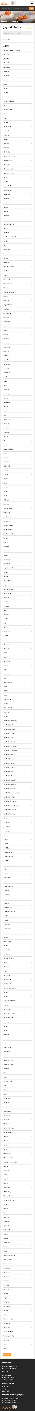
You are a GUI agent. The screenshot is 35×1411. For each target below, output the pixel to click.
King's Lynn (7, 648)
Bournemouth (7, 190)
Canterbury (6, 254)
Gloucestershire (8, 508)
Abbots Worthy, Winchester (12, 50)
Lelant (5, 686)
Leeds (5, 670)
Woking (5, 1315)
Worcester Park (8, 1332)
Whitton (6, 1289)
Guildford (6, 542)
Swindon (6, 1183)
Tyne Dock (6, 1217)
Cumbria (6, 355)
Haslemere (6, 563)
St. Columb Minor (8, 1128)
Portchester (7, 975)
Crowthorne (7, 347)
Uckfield (6, 1225)
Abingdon (6, 54)
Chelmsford (7, 279)
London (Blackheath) (9, 725)
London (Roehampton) (10, 776)
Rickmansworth (8, 1018)
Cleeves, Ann (6, 39)
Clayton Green (7, 305)
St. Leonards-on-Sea (9, 1132)
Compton (6, 317)
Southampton (7, 1107)
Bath (4, 105)
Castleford (6, 262)
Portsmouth (7, 979)
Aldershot (6, 58)
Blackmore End (8, 169)
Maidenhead (7, 822)
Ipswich (5, 627)
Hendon (5, 572)
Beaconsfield (7, 109)
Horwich (6, 606)
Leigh (5, 678)
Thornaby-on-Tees (9, 1200)
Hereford (6, 576)
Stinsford (6, 1149)
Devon (5, 381)
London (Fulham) (8, 737)
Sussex (5, 1179)
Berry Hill (6, 131)
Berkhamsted (7, 126)
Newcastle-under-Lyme (10, 899)
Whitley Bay (7, 1281)
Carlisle (5, 258)
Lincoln (5, 695)
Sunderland (6, 1170)
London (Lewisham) (9, 767)
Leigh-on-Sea (7, 682)
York (4, 1349)
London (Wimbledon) (9, 814)
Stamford (6, 1136)
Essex (5, 453)
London (5, 716)
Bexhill (5, 139)
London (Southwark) (9, 784)
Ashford (5, 80)
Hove (5, 610)
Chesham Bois (7, 283)
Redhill (5, 996)
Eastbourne (7, 419)
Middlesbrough (7, 852)
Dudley (5, 406)
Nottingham (7, 924)
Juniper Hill (6, 631)
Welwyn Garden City (9, 1255)
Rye (4, 1043)
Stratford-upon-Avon (10, 1162)
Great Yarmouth (8, 534)
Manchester (7, 831)
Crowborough (7, 343)
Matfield (5, 839)
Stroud (5, 1166)
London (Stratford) (9, 797)
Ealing (5, 415)
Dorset (5, 398)
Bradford (6, 198)
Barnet (5, 88)
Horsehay (6, 597)
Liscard (5, 703)
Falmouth (6, 470)
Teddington (6, 1187)
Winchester (7, 1306)
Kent (4, 640)
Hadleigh (6, 546)
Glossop (6, 504)
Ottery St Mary (7, 941)
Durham (5, 411)
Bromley (6, 215)
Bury (4, 245)
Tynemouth (6, 1221)
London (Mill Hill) (8, 771)
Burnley (5, 241)
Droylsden (6, 402)
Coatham (6, 309)
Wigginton (6, 1298)
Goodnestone (7, 517)
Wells (5, 1251)
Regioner (7, 1354)
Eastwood (6, 428)
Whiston (6, 1272)
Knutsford (6, 661)
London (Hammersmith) (10, 746)
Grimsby (5, 538)
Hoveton (6, 614)
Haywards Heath (8, 568)
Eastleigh (6, 423)
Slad (4, 1085)
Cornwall (6, 326)
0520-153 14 (6, 1391)
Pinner (5, 962)
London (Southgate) (9, 780)
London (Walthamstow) (10, 805)
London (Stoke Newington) (11, 793)
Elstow (5, 436)
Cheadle (5, 275)
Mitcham (6, 865)
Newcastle (6, 894)
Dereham (6, 377)
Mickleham (6, 848)
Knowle (5, 657)
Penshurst (6, 954)
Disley (5, 385)
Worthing (6, 1340)
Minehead (6, 860)
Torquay (5, 1208)
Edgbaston (6, 432)
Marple (5, 835)
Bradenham (7, 194)
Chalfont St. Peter (8, 266)
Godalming (6, 512)
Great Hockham (8, 525)
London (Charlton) (8, 733)
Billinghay (6, 148)
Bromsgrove (7, 220)
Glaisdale (6, 500)
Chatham (6, 271)
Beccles (5, 114)
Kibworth (6, 644)
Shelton (5, 1073)
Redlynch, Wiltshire (9, 1001)
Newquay (6, 903)
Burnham (6, 232)
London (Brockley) (9, 729)
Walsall (5, 1234)
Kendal (5, 636)
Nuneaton (6, 928)
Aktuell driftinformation (9, 1368)
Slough (5, 1090)
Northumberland (8, 916)
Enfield (5, 445)
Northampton (7, 907)
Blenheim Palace (8, 173)
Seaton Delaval (8, 1060)
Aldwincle (6, 63)
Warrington (6, 1242)
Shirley (5, 1077)
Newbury (6, 890)
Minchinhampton (8, 856)
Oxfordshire (7, 950)
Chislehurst (6, 300)
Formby (5, 487)
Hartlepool (6, 559)
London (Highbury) (9, 754)
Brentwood (6, 203)
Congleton (6, 322)
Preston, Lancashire (9, 988)
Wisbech (6, 1310)
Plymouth (6, 967)
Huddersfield (7, 619)
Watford (5, 1247)
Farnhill (5, 479)
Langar (5, 665)
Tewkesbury (7, 1191)
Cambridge (6, 249)
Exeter (5, 457)
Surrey (5, 1175)
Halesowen (6, 551)
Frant (5, 491)
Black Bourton (7, 160)
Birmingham (7, 152)
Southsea (6, 1119)
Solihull (5, 1094)
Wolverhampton (8, 1319)
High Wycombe (8, 589)
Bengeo (5, 122)
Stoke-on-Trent (8, 1158)
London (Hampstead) (10, 750)
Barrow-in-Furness (9, 101)
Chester (5, 288)
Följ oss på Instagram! (9, 1402)
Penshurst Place (8, 958)
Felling (5, 483)
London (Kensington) (9, 759)
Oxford (5, 945)
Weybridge (6, 1268)
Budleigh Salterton (9, 224)
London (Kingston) (9, 763)
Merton (5, 844)
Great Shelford (7, 529)
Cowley (5, 334)
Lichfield (6, 691)
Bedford (5, 118)
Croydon (6, 351)
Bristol (5, 211)
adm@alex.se (6, 1389)
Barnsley (6, 92)
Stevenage (6, 1141)
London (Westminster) (10, 810)
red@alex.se (15, 1398)
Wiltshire (6, 1302)
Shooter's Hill (7, 1081)
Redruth (5, 1005)
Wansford (6, 1238)
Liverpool (6, 712)
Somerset (6, 1102)
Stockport (6, 1153)
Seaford (5, 1056)
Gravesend (6, 521)
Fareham (6, 474)
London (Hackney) (9, 742)
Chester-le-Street (8, 292)
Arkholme (6, 75)
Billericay (6, 143)
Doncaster (6, 389)
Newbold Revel (8, 886)
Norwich (6, 920)
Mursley (5, 873)
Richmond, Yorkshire (9, 1013)
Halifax (5, 555)
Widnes (5, 1293)
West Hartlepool (8, 1264)
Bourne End (7, 186)
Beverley (6, 135)
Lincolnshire (7, 699)
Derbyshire (6, 372)
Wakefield (6, 1230)
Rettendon (6, 1009)
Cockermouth (7, 313)
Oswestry (6, 937)
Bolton (5, 181)
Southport (6, 1115)
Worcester (6, 1327)
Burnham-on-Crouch (9, 237)
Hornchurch (7, 593)
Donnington (7, 394)
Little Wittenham (8, 708)
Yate (4, 1344)
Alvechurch (6, 67)
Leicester (6, 674)
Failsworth (6, 466)
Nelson (5, 882)
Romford (6, 1022)
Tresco (5, 1213)
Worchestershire (8, 1336)
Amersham (6, 71)
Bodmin (5, 177)
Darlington (6, 368)
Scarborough (7, 1047)
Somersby (6, 1098)
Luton (5, 818)
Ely (4, 440)
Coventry (6, 330)
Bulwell (5, 228)
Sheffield (6, 1068)
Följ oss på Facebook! (9, 1400)
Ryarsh (5, 1039)
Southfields (7, 1111)
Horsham (6, 602)
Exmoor (5, 462)
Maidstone (6, 827)
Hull (4, 623)
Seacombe (6, 1051)
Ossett (5, 933)
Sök (32, 8)
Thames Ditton (8, 1196)
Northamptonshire (9, 911)
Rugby (5, 1030)
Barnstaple (6, 97)
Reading (5, 992)
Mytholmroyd (7, 877)
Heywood (6, 585)
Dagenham (6, 360)
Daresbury (6, 364)
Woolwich (6, 1323)
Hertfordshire (7, 580)
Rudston (6, 1026)
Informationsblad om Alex (10, 1366)
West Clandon (7, 1259)
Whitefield (6, 1276)
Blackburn (6, 165)
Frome (5, 496)
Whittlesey (6, 1285)
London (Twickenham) (10, 801)
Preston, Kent (7, 984)
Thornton (6, 1204)
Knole (5, 653)
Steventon (6, 1145)
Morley (5, 869)
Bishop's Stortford (9, 156)
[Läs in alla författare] (29, 28)
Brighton (6, 207)
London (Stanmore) (9, 788)
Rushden (6, 1034)
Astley (5, 84)
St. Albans (6, 1124)
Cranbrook (6, 339)
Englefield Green (8, 449)
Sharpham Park (8, 1064)
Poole (5, 971)
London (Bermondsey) (10, 720)
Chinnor (5, 296)
